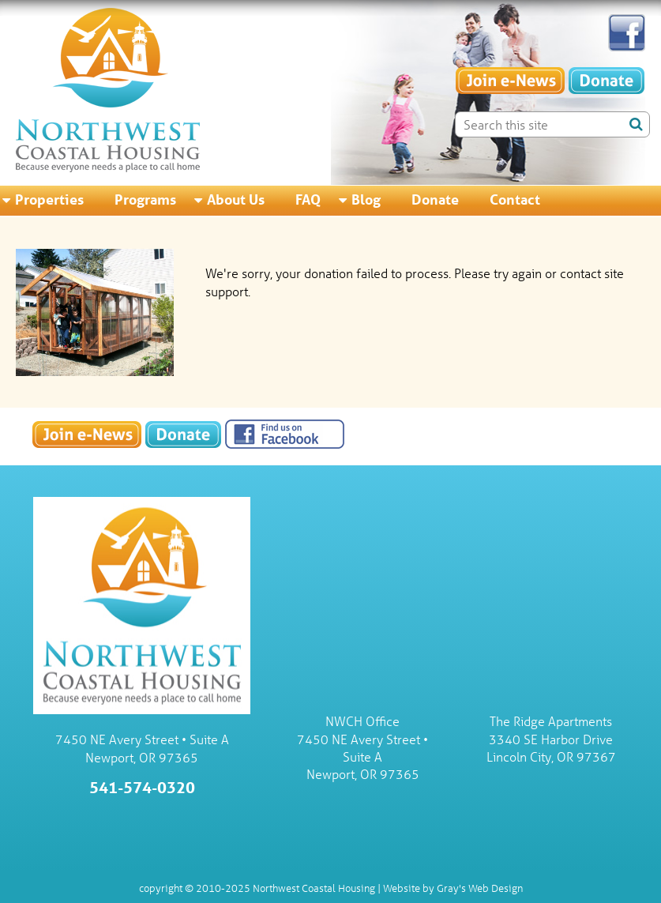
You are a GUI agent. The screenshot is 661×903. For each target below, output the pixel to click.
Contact (515, 199)
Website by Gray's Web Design (453, 887)
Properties (49, 199)
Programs (145, 199)
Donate (435, 199)
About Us (236, 199)
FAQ (308, 199)
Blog (366, 199)
